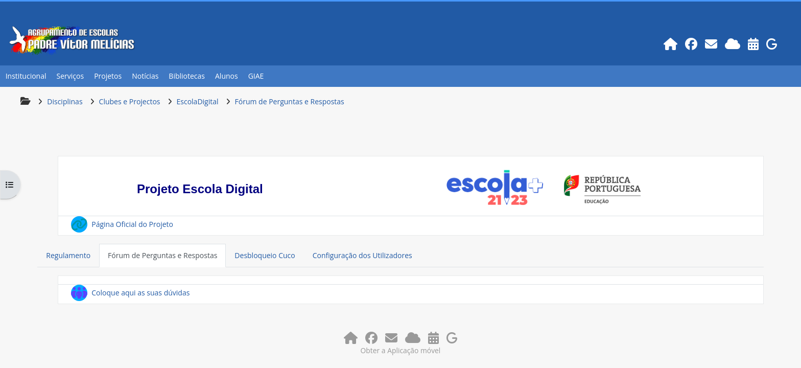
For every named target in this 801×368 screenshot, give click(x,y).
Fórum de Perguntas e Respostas (162, 255)
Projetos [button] (108, 76)
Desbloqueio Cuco (264, 255)
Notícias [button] (145, 76)
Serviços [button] (70, 76)
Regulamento (68, 255)
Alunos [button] (226, 76)
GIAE (256, 76)
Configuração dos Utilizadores (362, 255)
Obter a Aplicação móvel (401, 350)
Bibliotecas (187, 76)
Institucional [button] (26, 76)
